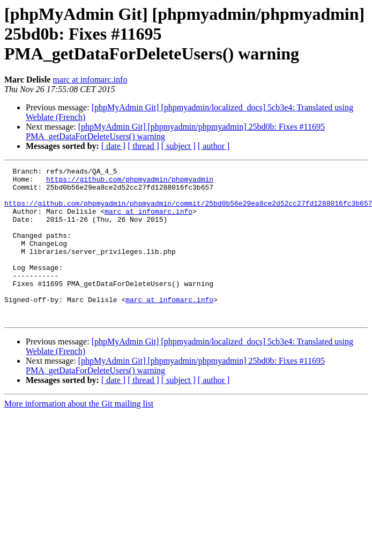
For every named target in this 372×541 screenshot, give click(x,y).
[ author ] (214, 146)
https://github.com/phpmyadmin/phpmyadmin (129, 182)
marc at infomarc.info (90, 79)
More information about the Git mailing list (78, 434)
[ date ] (113, 146)
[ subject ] (178, 146)
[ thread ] (143, 146)
